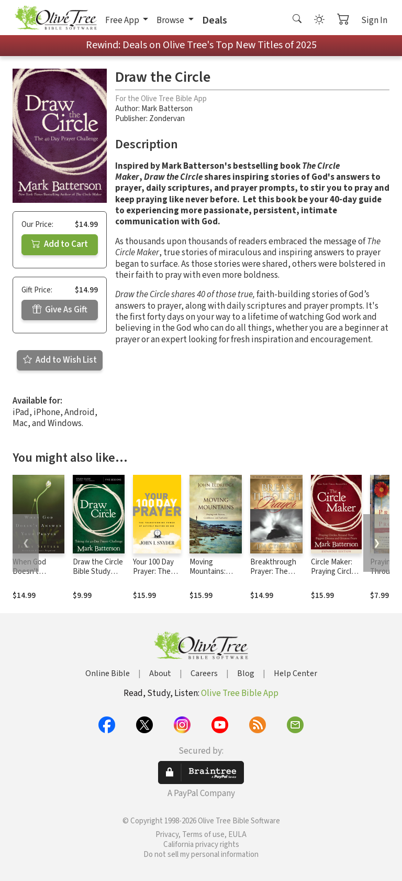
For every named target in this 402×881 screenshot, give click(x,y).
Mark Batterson (167, 108)
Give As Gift (59, 309)
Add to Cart (59, 244)
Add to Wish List (60, 360)
